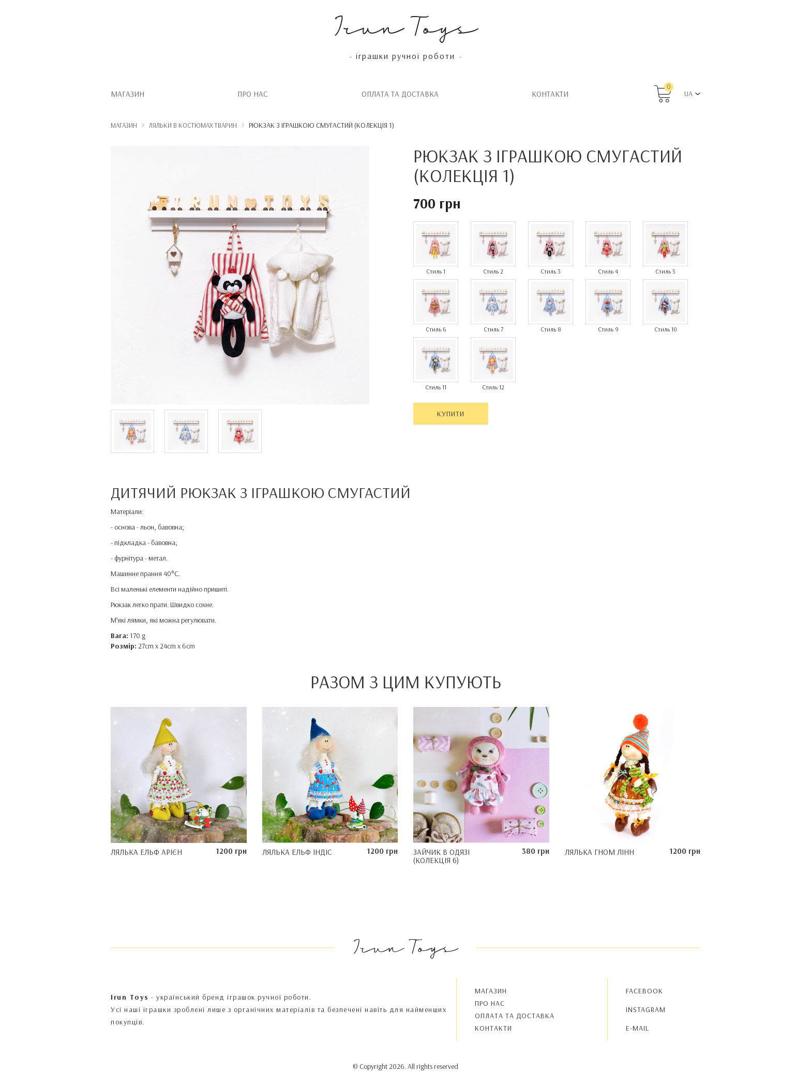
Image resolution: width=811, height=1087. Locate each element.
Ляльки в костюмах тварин (193, 125)
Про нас (252, 94)
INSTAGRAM (646, 1009)
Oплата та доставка (400, 94)
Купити (450, 413)
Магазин (127, 94)
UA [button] (688, 93)
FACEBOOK (644, 990)
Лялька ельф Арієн (146, 852)
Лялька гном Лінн (599, 852)
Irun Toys (405, 25)
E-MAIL (637, 1028)
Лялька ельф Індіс (297, 852)
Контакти (550, 94)
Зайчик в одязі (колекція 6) (441, 856)
